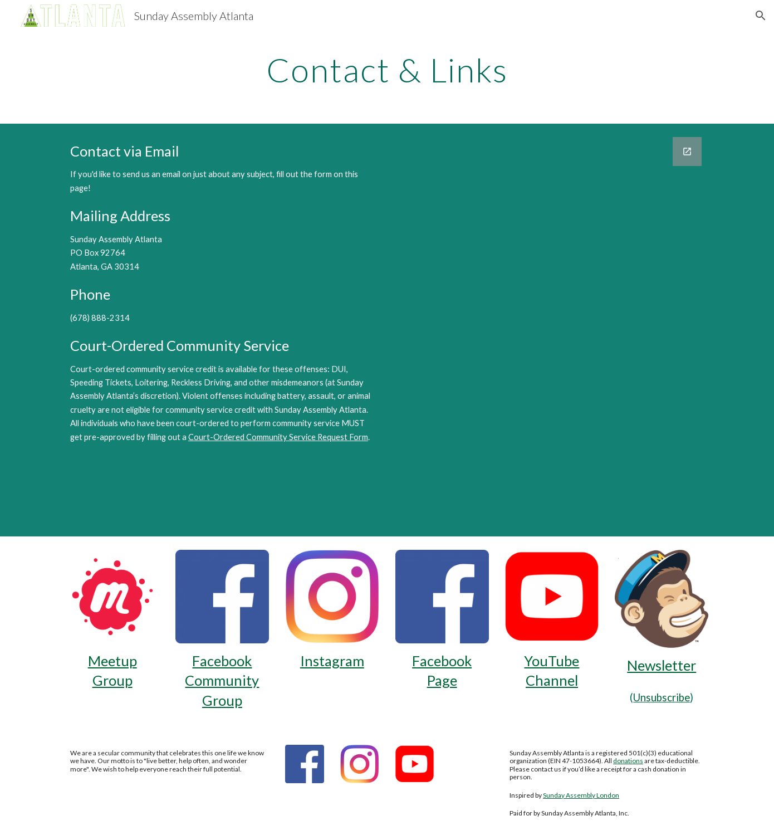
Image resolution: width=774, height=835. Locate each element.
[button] (760, 15)
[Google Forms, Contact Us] (551, 330)
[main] (387, 69)
